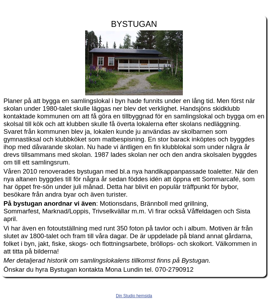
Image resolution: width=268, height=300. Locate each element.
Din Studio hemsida (134, 295)
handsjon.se (134, 6)
